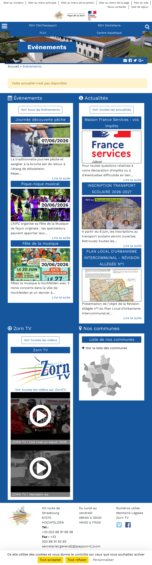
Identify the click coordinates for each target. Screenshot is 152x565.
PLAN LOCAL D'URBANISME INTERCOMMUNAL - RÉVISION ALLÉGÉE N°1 (111, 257)
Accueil (13, 66)
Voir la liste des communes (104, 348)
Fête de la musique (40, 243)
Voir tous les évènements (40, 110)
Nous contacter (116, 6)
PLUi (43, 33)
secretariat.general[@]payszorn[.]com (71, 546)
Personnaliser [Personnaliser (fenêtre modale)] (103, 560)
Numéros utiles (128, 508)
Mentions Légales (129, 513)
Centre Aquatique (109, 33)
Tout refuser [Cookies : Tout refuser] (76, 560)
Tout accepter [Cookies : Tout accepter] (50, 560)
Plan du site (141, 2)
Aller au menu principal (42, 2)
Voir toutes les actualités (111, 110)
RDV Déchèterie (109, 25)
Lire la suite (61, 178)
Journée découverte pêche (40, 119)
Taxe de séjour (139, 6)
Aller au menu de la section (77, 2)
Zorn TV (122, 518)
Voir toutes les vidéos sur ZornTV (40, 390)
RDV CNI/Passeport (43, 25)
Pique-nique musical (40, 184)
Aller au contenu (13, 2)
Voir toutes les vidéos (40, 340)
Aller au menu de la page (114, 2)
